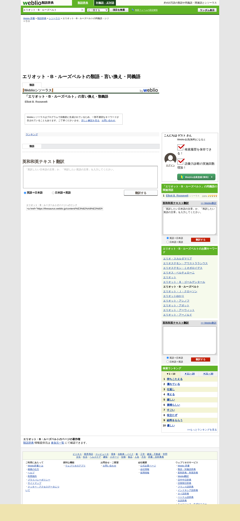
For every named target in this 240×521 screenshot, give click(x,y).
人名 (137, 457)
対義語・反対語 (105, 2)
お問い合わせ (108, 120)
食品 (130, 457)
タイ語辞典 (183, 493)
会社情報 (144, 469)
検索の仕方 (33, 469)
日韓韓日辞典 (184, 483)
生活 (85, 457)
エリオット (169, 277)
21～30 (208, 373)
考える (171, 394)
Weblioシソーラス (38, 90)
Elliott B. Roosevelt (177, 195)
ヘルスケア (95, 457)
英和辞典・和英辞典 (188, 472)
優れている (173, 384)
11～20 (189, 373)
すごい (171, 409)
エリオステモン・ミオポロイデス (182, 267)
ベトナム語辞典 (186, 497)
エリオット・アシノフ (176, 300)
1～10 (170, 373)
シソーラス (54, 18)
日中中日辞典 (184, 479)
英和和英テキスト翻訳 (43, 161)
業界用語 (88, 454)
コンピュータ (102, 454)
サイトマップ (34, 483)
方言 (143, 457)
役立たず (172, 415)
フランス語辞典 (186, 486)
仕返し (171, 389)
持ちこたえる (175, 378)
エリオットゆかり (173, 296)
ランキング (32, 134)
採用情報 (144, 472)
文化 (78, 457)
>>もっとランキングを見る (202, 429)
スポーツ (114, 457)
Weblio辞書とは (35, 465)
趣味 (105, 457)
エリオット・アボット (176, 305)
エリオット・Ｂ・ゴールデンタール (184, 281)
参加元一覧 (57, 442)
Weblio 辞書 (29, 18)
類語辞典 (83, 2)
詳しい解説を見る (90, 120)
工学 (142, 454)
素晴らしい (173, 404)
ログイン (170, 165)
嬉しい (171, 399)
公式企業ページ (148, 465)
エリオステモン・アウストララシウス (185, 263)
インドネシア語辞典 (188, 490)
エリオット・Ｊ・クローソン (180, 291)
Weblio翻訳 (183, 476)
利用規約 (32, 476)
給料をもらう (175, 420)
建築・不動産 (153, 454)
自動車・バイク (126, 454)
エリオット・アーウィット (179, 310)
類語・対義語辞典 (187, 469)
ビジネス (77, 454)
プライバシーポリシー (39, 479)
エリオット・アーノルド (177, 314)
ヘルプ (31, 472)
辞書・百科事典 (156, 457)
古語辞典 (182, 500)
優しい (171, 425)
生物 (123, 457)
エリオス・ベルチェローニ (179, 272)
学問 (165, 454)
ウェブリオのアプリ (75, 465)
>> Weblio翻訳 (209, 203)
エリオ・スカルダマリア (177, 258)
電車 (113, 454)
